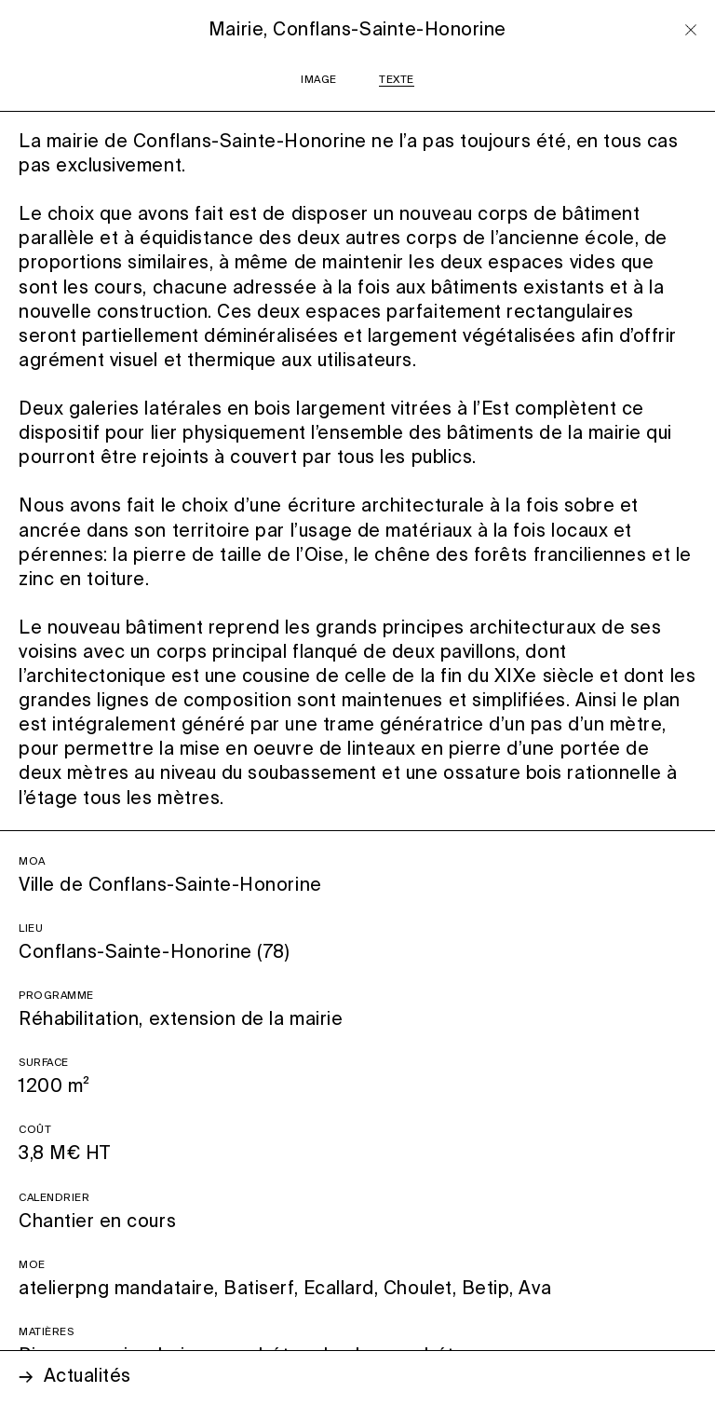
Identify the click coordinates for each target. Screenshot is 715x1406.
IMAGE (319, 80)
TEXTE (396, 80)
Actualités (87, 1377)
